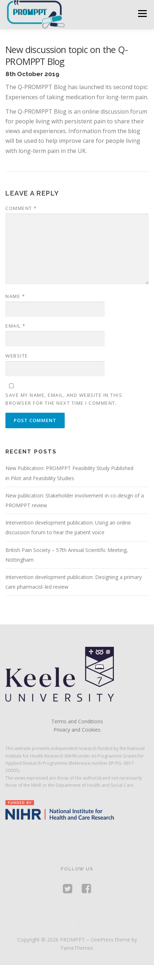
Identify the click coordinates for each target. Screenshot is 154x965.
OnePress (102, 939)
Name (15, 296)
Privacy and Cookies (77, 729)
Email (15, 326)
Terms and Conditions (77, 721)
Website (16, 355)
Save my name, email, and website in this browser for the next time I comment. (63, 399)
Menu (142, 13)
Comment (21, 208)
